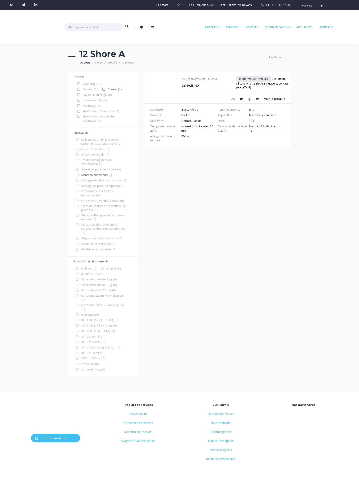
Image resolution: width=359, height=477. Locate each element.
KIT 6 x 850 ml (93, 358)
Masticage (92, 105)
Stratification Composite (101, 111)
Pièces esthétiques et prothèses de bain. (103, 217)
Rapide (197, 121)
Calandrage (92, 83)
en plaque (90, 314)
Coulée (115, 89)
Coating (90, 89)
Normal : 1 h (189, 126)
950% (185, 136)
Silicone (212, 79)
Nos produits (138, 414)
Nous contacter (50, 438)
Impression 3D (95, 100)
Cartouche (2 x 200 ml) (98, 290)
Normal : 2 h (257, 126)
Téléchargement (221, 432)
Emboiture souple (95, 154)
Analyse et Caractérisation (138, 441)
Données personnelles (221, 459)
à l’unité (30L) (92, 274)
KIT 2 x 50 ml (92, 336)
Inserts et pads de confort (101, 169)
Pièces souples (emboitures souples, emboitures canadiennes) (103, 229)
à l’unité (113, 268)
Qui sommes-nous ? (221, 414)
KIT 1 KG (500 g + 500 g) (100, 320)
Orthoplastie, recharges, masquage (97, 193)
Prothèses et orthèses (98, 249)
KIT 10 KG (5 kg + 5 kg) (99, 325)
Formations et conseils (138, 423)
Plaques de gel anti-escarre (101, 238)
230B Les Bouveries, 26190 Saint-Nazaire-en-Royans (216, 5)
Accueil (85, 62)
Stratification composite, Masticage (99, 118)
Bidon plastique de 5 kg (99, 285)
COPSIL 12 (190, 85)
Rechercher (127, 28)
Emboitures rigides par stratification (96, 162)
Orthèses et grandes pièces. (102, 201)
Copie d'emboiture (95, 149)
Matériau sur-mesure (138, 432)
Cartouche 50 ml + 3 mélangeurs (102, 307)
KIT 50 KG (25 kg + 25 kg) (100, 347)
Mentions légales (221, 450)
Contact (163, 5)
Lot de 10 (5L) (93, 369)
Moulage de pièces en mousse (103, 180)
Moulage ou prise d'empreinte (103, 186)
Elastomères (199, 79)
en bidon (89, 268)
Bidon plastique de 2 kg (99, 279)
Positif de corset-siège (98, 244)
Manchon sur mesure (97, 175)
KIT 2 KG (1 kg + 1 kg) (98, 331)
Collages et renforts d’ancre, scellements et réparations (101, 141)
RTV (251, 109)
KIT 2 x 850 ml (93, 342)
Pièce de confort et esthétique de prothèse (103, 208)
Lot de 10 (90, 364)
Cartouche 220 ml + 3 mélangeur (102, 297)
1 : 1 (251, 121)
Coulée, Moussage (97, 95)
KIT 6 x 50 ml (92, 353)
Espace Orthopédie (221, 441)
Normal (186, 121)
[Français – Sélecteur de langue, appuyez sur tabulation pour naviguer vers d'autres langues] (310, 5)
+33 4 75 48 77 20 (278, 5)
